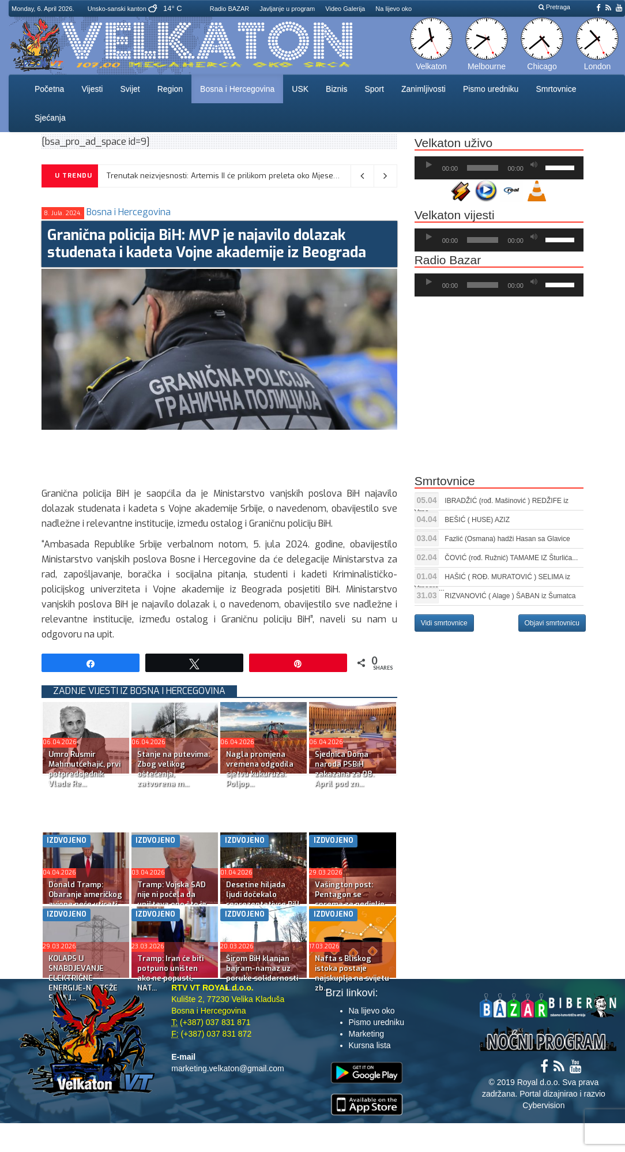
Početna (49, 88)
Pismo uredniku (491, 88)
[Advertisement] (251, 456)
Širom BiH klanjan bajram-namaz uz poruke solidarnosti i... (262, 973)
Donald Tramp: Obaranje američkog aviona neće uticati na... (85, 899)
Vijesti (92, 88)
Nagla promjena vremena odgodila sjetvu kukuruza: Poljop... (259, 769)
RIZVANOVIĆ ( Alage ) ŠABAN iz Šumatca (510, 596)
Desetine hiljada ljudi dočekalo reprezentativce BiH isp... (262, 899)
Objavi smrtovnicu (552, 623)
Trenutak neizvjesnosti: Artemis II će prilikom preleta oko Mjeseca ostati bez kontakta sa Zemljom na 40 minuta (308, 176)
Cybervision (543, 1105)
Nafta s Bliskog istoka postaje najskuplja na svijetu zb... (352, 973)
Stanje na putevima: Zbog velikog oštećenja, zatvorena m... (173, 769)
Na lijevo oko (393, 8)
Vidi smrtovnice (444, 623)
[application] (499, 167)
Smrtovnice (556, 88)
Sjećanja (50, 117)
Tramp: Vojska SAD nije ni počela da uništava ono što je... (174, 894)
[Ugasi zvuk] (534, 165)
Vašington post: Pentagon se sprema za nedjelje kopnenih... (350, 899)
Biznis (336, 88)
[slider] (482, 168)
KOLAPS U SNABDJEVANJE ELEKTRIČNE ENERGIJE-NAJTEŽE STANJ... (83, 978)
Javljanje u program (287, 8)
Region (170, 88)
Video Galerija (345, 8)
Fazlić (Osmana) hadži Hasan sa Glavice (507, 539)
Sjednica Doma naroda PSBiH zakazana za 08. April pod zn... (344, 769)
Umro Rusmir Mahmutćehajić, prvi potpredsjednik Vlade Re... (84, 769)
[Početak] (429, 165)
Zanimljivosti (423, 88)
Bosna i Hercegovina (237, 88)
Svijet (130, 88)
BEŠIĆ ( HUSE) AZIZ (477, 520)
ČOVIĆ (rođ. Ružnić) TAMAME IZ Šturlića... (511, 558)
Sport (373, 88)
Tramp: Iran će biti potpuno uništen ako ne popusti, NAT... (170, 973)
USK (300, 88)
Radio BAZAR (229, 8)
